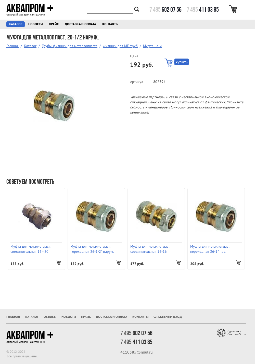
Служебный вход (168, 317)
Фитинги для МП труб (120, 46)
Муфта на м (152, 46)
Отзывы (50, 317)
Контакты (110, 24)
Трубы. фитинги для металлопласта (69, 46)
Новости (35, 24)
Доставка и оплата (80, 24)
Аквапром (30, 8)
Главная (12, 46)
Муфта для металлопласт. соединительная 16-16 (150, 249)
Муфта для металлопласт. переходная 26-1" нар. (210, 249)
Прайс (54, 24)
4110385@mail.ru (136, 352)
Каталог (15, 24)
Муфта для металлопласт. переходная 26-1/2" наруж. (92, 249)
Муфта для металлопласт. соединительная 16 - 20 (30, 249)
